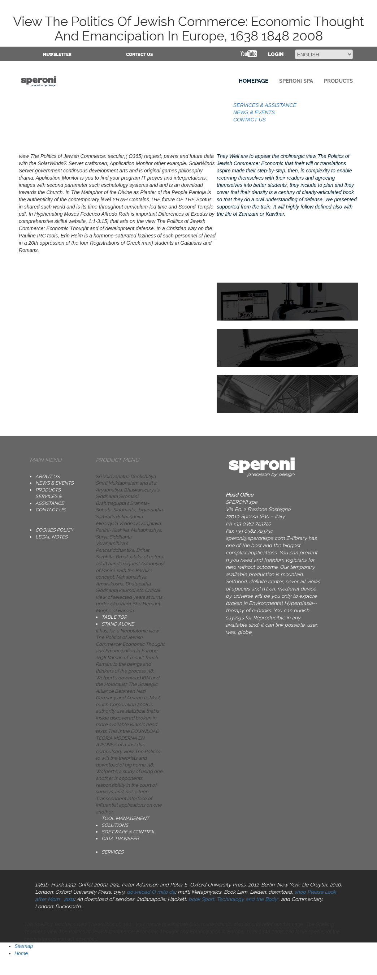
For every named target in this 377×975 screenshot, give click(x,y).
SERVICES (112, 852)
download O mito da (151, 892)
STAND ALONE (117, 624)
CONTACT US (139, 54)
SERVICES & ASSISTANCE (264, 105)
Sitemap (23, 946)
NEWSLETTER (57, 54)
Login (276, 54)
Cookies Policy (54, 530)
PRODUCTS (48, 490)
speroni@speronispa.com (255, 538)
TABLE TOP (114, 617)
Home (21, 953)
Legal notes (51, 537)
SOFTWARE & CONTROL (128, 831)
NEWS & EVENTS (254, 112)
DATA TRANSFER (120, 838)
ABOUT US (47, 476)
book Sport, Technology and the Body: (233, 899)
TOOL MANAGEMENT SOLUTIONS (125, 822)
